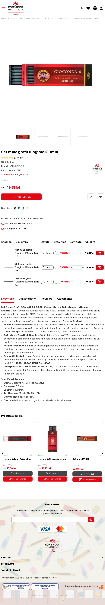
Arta (12, 18)
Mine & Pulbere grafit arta (58, 18)
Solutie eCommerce (75, 586)
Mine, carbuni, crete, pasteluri (31, 18)
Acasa (3, 18)
